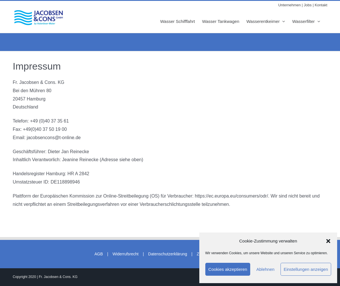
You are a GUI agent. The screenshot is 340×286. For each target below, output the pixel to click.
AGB (98, 254)
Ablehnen (265, 269)
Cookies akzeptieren (227, 269)
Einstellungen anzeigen (306, 269)
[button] (328, 241)
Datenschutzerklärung (167, 254)
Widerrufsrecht (125, 254)
